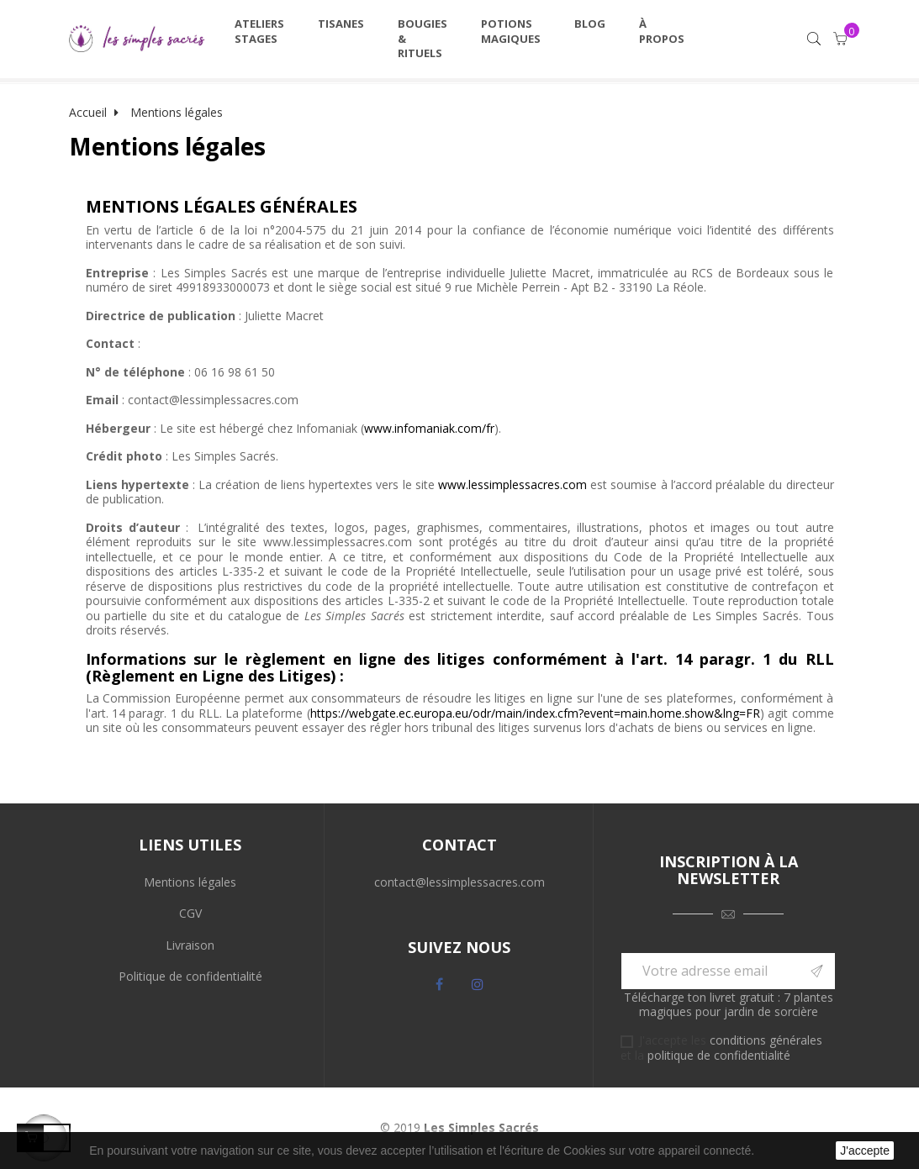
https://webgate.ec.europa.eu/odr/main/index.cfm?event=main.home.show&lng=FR (535, 713)
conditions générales (766, 1040)
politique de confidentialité (718, 1055)
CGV (190, 913)
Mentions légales (190, 882)
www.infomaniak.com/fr (429, 428)
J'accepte (865, 1150)
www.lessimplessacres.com (512, 484)
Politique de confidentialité (190, 976)
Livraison (190, 945)
